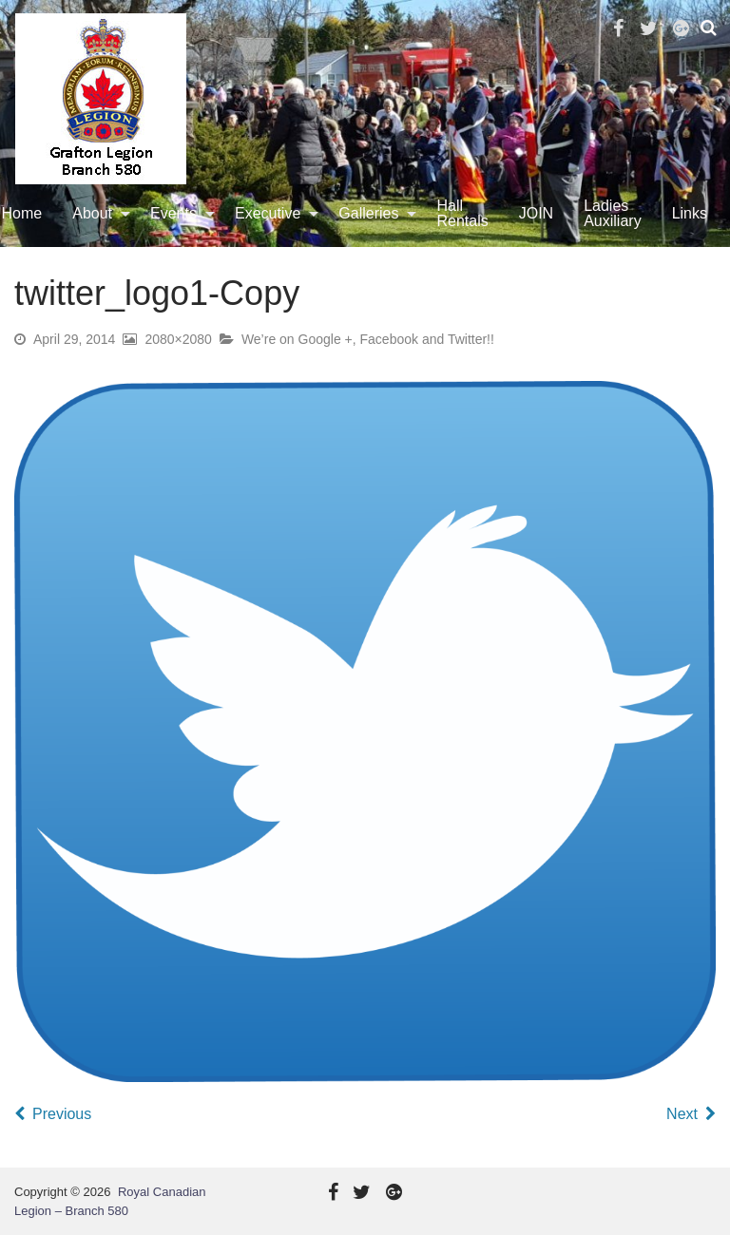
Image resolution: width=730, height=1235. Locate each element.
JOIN (536, 213)
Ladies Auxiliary (612, 213)
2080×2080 (177, 339)
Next (682, 1114)
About (92, 213)
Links (689, 213)
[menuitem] (96, 213)
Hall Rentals (462, 213)
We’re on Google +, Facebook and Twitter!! (367, 339)
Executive (267, 213)
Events (173, 213)
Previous (61, 1114)
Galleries (368, 213)
